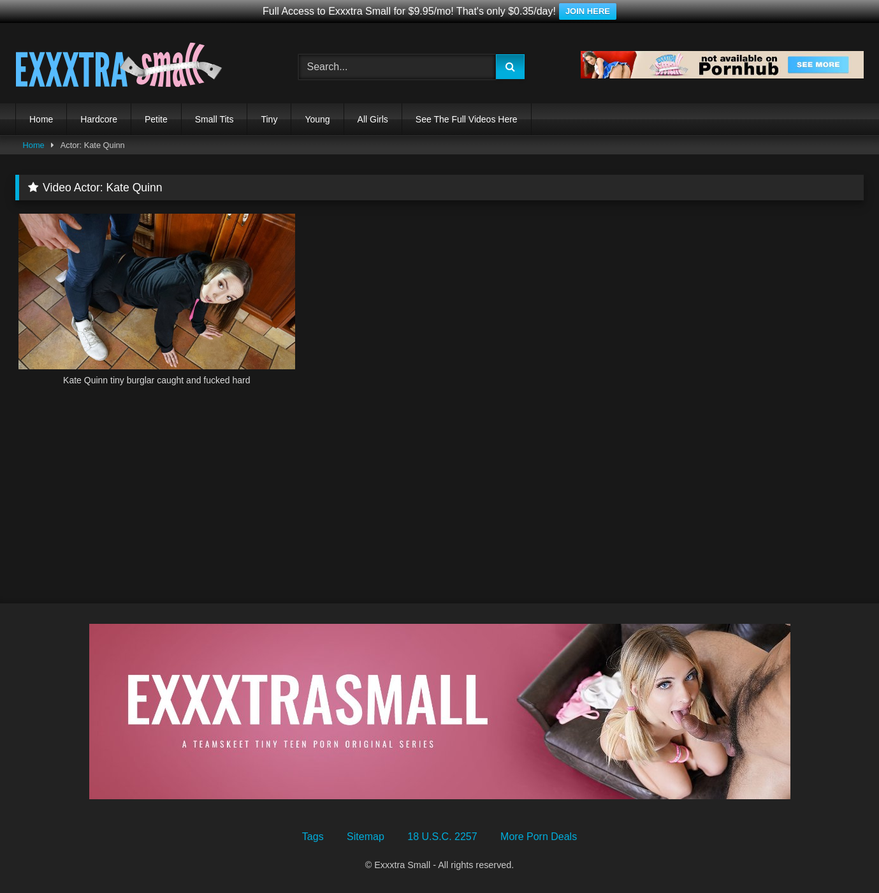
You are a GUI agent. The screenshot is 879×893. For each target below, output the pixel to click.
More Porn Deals (538, 836)
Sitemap (365, 836)
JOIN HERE (587, 11)
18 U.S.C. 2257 (442, 836)
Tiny (269, 119)
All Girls (373, 119)
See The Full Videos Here (467, 119)
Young (317, 119)
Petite (156, 119)
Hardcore (98, 119)
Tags (313, 836)
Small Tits (214, 119)
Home (41, 119)
